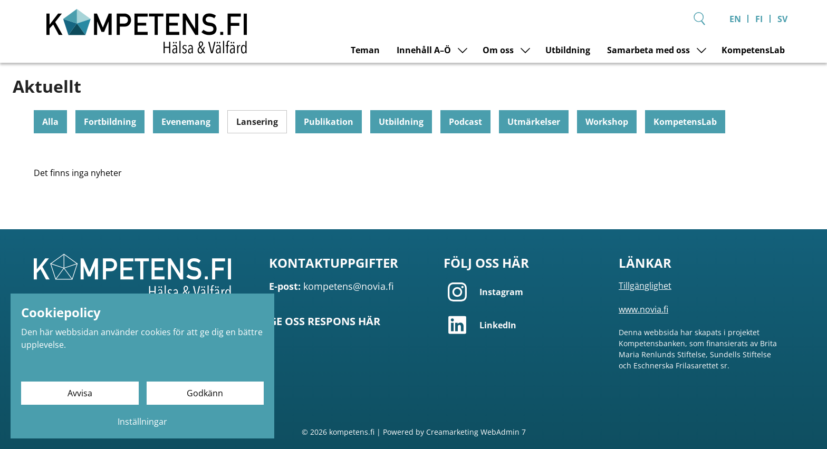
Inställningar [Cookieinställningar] (142, 421)
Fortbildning (110, 122)
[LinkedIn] (524, 325)
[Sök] (699, 18)
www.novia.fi (643, 309)
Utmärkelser (533, 122)
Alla (50, 122)
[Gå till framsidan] (146, 31)
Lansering (257, 122)
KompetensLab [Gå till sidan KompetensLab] (753, 50)
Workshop (606, 122)
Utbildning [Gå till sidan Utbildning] (567, 50)
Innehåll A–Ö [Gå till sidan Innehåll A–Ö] (424, 50)
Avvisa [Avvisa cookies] (80, 393)
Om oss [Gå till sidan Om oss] (498, 50)
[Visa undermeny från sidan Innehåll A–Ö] (462, 50)
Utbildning (401, 122)
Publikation (328, 122)
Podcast (465, 122)
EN (735, 19)
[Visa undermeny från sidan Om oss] (525, 50)
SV (782, 19)
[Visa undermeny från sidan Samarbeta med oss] (701, 50)
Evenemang (185, 122)
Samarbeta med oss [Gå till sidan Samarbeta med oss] (648, 50)
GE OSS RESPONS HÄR (324, 321)
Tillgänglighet (645, 285)
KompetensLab (685, 122)
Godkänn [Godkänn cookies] (205, 393)
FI (759, 19)
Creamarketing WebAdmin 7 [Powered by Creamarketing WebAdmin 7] (476, 431)
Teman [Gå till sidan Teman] (365, 50)
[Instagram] (524, 292)
